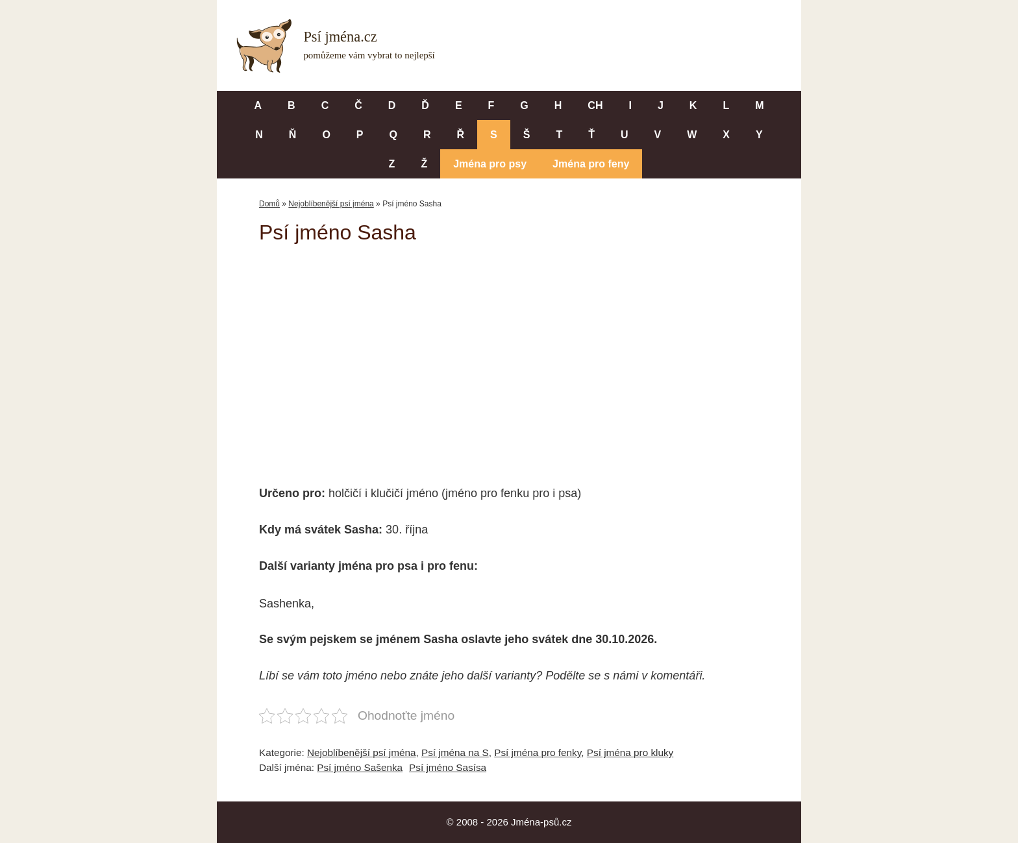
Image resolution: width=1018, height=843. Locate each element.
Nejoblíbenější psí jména (330, 203)
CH (595, 105)
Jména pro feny (590, 163)
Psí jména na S (455, 752)
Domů (269, 203)
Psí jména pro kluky (630, 752)
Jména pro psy (490, 163)
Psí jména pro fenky (537, 752)
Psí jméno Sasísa (447, 767)
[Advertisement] (509, 355)
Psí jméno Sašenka (360, 767)
